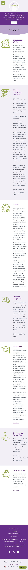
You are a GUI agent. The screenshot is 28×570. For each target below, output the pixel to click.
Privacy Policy (14, 564)
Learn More (16, 423)
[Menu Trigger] (3, 3)
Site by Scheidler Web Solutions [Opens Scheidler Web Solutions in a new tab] (14, 567)
